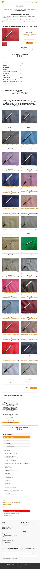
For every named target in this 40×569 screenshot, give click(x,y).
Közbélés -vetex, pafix (8, 464)
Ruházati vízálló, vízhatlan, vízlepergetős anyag (13, 490)
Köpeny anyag (7, 476)
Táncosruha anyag (8, 486)
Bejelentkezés (36, 1)
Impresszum (4, 529)
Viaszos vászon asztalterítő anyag (11, 487)
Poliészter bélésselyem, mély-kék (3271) (29, 165)
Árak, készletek (4, 543)
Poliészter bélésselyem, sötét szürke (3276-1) (10, 123)
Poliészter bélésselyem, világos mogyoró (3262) (29, 229)
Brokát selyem (8, 449)
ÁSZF (3, 541)
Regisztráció (36, 2)
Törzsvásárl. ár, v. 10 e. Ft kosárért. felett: (9, 149)
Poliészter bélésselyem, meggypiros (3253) (11, 334)
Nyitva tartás (4, 533)
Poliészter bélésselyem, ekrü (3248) (29, 376)
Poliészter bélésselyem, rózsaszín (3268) (29, 186)
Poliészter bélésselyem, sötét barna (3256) (29, 292)
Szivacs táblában (7, 504)
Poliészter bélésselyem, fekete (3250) (29, 355)
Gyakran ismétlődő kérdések (7, 526)
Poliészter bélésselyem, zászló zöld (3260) (29, 250)
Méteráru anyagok (18, 9)
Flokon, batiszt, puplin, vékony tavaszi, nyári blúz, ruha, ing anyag (17, 463)
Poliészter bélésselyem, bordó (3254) (29, 313)
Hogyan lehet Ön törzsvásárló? (7, 527)
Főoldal (5, 9)
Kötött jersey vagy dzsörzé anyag (11, 457)
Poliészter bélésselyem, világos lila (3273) (10, 165)
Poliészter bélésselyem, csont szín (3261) (10, 250)
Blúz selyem (7, 442)
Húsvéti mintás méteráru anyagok (11, 494)
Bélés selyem (34, 9)
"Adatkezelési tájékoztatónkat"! (28, 551)
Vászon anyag (7, 450)
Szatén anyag (7, 483)
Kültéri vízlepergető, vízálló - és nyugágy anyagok (15, 509)
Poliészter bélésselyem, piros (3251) (10, 355)
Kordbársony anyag (9, 474)
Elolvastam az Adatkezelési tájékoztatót (10, 558)
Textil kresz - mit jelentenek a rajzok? (8, 540)
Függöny (5, 500)
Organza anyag (8, 480)
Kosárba (29, 42)
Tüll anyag (6, 481)
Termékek (10, 9)
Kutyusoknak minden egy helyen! (11, 513)
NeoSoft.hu (20, 566)
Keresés (21, 2)
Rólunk (3, 534)
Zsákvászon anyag (8, 467)
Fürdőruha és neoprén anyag (10, 460)
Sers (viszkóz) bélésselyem (11, 447)
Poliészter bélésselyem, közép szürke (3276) (29, 123)
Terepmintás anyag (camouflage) (11, 454)
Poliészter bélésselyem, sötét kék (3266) (10, 208)
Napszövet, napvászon (9, 477)
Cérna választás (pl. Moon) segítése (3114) (10, 415)
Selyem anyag (27, 9)
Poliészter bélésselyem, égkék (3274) (29, 144)
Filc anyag (6, 462)
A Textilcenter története (6, 523)
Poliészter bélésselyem (20, 10)
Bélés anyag (7, 466)
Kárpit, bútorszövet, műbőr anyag (11, 502)
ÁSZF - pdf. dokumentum (6, 542)
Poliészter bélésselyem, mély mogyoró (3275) (10, 144)
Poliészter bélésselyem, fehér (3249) (11, 376)
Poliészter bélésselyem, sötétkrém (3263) (10, 229)
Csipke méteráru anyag (9, 459)
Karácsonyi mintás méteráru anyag (11, 491)
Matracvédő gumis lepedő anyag (11, 453)
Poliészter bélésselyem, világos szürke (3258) (29, 271)
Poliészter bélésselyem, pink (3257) (10, 292)
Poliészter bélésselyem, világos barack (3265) (29, 208)
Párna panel (7, 493)
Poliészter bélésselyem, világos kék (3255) (11, 313)
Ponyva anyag (7, 506)
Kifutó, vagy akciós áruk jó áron (11, 511)
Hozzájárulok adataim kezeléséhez (9, 560)
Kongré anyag (7, 473)
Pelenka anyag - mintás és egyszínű (11, 470)
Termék (27, 2)
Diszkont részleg (8, 515)
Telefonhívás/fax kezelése (6, 537)
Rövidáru (6, 497)
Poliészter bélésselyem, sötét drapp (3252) (29, 334)
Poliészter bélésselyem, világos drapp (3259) (10, 271)
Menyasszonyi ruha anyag (10, 484)
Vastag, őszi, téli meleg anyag (10, 456)
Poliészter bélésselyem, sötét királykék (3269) (10, 187)
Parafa (6, 496)
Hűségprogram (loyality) (6, 528)
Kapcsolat (4, 530)
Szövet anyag (7, 439)
